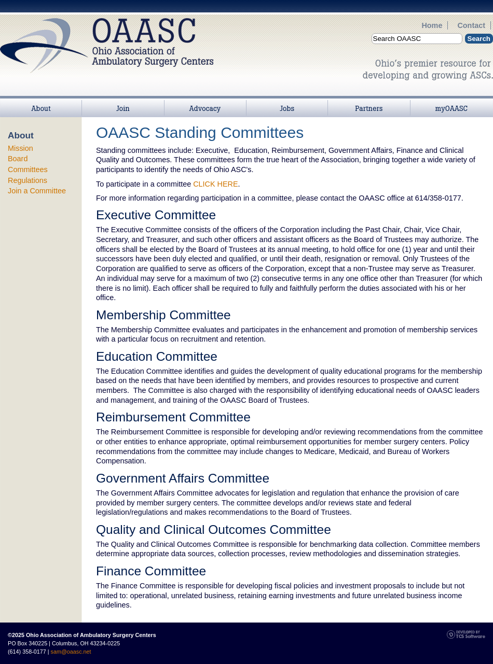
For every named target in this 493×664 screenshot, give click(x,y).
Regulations (27, 180)
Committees (28, 169)
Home (431, 25)
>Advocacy (205, 101)
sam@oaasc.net (71, 651)
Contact (471, 25)
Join (123, 101)
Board (18, 158)
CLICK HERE (215, 184)
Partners (369, 101)
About (41, 101)
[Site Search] (417, 38)
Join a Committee (37, 191)
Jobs (287, 101)
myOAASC (451, 101)
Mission (20, 148)
